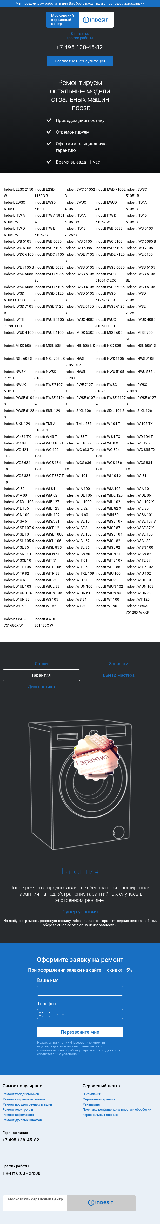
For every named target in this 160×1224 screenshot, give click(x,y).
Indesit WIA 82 (45, 495)
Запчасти (118, 663)
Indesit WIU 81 (76, 580)
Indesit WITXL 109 (79, 573)
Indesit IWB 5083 (109, 228)
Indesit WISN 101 (17, 554)
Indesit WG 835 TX (140, 450)
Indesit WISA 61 (16, 521)
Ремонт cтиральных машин (24, 1099)
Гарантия (41, 675)
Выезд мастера (119, 675)
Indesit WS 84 (75, 599)
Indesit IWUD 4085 (140, 319)
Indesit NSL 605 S (18, 358)
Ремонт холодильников (21, 1094)
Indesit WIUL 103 (17, 586)
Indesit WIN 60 (76, 515)
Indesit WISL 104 (108, 534)
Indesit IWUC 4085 (79, 319)
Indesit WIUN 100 (78, 586)
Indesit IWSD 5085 (110, 287)
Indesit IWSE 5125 (48, 306)
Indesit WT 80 (75, 606)
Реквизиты (91, 1104)
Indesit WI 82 (14, 489)
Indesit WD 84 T (16, 443)
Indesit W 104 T (107, 424)
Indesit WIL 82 (76, 508)
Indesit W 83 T (76, 437)
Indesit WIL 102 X (140, 502)
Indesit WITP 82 (16, 573)
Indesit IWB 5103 (139, 228)
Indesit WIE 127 (46, 502)
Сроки (41, 663)
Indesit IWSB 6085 (110, 267)
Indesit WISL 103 (78, 534)
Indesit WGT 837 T (49, 476)
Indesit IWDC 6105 (19, 254)
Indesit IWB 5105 (17, 241)
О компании (92, 1094)
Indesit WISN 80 (77, 554)
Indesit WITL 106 (47, 567)
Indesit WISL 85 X (48, 547)
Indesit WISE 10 (77, 521)
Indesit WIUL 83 (46, 586)
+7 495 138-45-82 (79, 47)
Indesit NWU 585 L (140, 371)
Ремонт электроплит (19, 1110)
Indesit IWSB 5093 (49, 267)
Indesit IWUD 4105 (19, 332)
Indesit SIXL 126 (139, 411)
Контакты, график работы (80, 36)
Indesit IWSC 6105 (49, 287)
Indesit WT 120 (138, 599)
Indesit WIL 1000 (78, 502)
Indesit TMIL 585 (78, 424)
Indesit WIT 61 (76, 560)
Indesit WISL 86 (77, 547)
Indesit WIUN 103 (140, 586)
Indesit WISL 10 (16, 534)
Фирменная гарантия (99, 1099)
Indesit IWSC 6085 (18, 287)
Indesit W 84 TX (107, 437)
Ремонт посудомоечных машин (27, 1104)
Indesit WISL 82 (107, 541)
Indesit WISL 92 (107, 547)
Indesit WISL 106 (47, 541)
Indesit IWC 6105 (17, 248)
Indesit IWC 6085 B (141, 241)
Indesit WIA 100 (77, 489)
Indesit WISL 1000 (48, 534)
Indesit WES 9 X (138, 443)
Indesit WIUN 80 (108, 593)
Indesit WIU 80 (45, 580)
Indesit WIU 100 (108, 573)
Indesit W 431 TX (17, 437)
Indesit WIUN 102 (109, 586)
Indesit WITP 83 (46, 573)
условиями (70, 1054)
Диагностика (41, 686)
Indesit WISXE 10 (17, 560)
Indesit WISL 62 (77, 541)
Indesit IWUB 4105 (49, 319)
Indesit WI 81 (136, 476)
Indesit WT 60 (15, 606)
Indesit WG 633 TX (79, 450)
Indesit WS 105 (46, 599)
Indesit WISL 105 (139, 534)
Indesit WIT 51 (45, 560)
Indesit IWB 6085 (48, 241)
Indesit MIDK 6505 (79, 332)
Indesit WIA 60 (137, 489)
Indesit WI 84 (44, 489)
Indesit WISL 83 (138, 541)
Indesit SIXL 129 (17, 424)
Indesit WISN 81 (108, 554)
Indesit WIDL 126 (109, 495)
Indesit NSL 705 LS (49, 358)
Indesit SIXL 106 (78, 411)
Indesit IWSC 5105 (79, 274)
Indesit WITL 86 (107, 567)
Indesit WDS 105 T (48, 443)
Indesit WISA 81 (46, 521)
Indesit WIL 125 (46, 508)
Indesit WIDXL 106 (19, 502)
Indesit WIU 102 (138, 573)
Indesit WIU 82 (106, 580)
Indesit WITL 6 (76, 567)
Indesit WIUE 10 (138, 580)
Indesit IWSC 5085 (18, 274)
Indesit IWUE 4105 (49, 332)
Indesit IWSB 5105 (79, 267)
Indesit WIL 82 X (108, 508)
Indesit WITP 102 (139, 567)
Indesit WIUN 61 (77, 593)
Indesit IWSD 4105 (79, 287)
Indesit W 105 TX (139, 424)
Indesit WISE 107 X (19, 528)
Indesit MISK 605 (17, 345)
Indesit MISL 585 (47, 345)
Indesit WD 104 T (139, 437)
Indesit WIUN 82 (138, 593)
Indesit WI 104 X (108, 476)
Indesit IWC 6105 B (49, 248)
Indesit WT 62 (45, 606)
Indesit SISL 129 (47, 411)
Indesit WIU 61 (15, 580)
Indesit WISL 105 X (19, 541)
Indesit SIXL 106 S (109, 411)
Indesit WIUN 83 (17, 599)
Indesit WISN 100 (139, 547)
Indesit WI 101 (76, 476)
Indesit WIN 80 (107, 515)
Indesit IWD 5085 (78, 248)
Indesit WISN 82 (138, 554)
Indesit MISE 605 (108, 332)
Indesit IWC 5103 (109, 241)
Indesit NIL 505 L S (80, 345)
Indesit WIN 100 (16, 515)
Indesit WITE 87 (138, 560)
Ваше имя (48, 980)
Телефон (46, 1003)
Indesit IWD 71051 (140, 248)
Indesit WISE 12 (46, 528)
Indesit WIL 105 (16, 508)
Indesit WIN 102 (47, 515)
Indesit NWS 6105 (109, 358)
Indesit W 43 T (45, 437)
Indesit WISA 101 (139, 515)
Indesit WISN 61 (47, 554)
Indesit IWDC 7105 (49, 254)
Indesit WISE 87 (107, 528)
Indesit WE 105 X (78, 443)
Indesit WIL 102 (107, 502)
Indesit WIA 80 (15, 495)
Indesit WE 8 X (106, 443)
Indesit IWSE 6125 (109, 306)
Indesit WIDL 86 (138, 495)
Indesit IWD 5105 (109, 248)
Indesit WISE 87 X (140, 528)
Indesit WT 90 (106, 606)
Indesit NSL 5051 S (141, 345)
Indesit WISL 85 (16, 547)
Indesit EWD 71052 (110, 189)
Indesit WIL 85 (137, 508)
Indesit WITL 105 (17, 567)
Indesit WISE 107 (108, 521)
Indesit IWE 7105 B (19, 267)
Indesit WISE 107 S (141, 521)
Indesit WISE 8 (76, 528)
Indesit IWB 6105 (78, 241)
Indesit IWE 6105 (139, 254)
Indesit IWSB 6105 (140, 267)
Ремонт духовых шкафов (22, 1120)
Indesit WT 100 (107, 599)
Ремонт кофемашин (18, 1115)
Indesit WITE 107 (108, 560)
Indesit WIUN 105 (48, 593)
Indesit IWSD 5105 (140, 287)
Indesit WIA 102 (108, 489)
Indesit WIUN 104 (18, 593)
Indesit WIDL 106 (78, 495)
